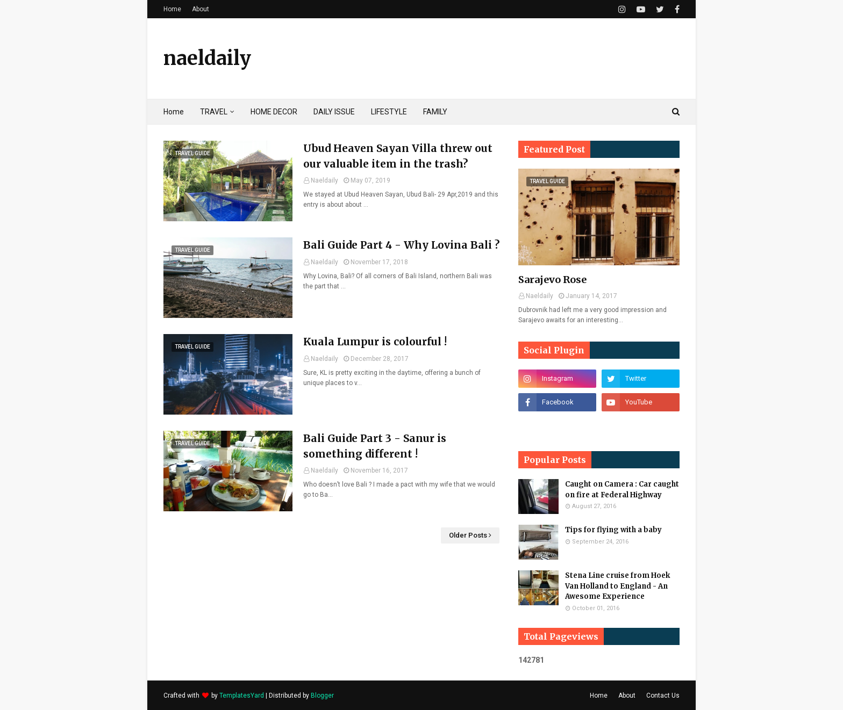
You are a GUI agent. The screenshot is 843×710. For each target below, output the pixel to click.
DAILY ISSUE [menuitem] (334, 111)
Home (172, 9)
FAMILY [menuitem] (435, 111)
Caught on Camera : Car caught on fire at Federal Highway (622, 489)
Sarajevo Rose (552, 279)
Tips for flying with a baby (613, 529)
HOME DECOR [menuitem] (274, 111)
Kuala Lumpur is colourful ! (375, 341)
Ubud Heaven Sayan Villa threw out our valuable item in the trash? (397, 156)
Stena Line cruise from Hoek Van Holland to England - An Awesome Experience (617, 586)
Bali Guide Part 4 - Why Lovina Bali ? (401, 244)
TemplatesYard (241, 695)
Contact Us (663, 695)
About (200, 9)
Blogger (322, 695)
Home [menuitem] (173, 111)
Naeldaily (324, 180)
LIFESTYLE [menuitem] (389, 111)
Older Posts (468, 535)
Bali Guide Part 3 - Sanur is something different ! (374, 446)
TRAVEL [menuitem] (213, 111)
